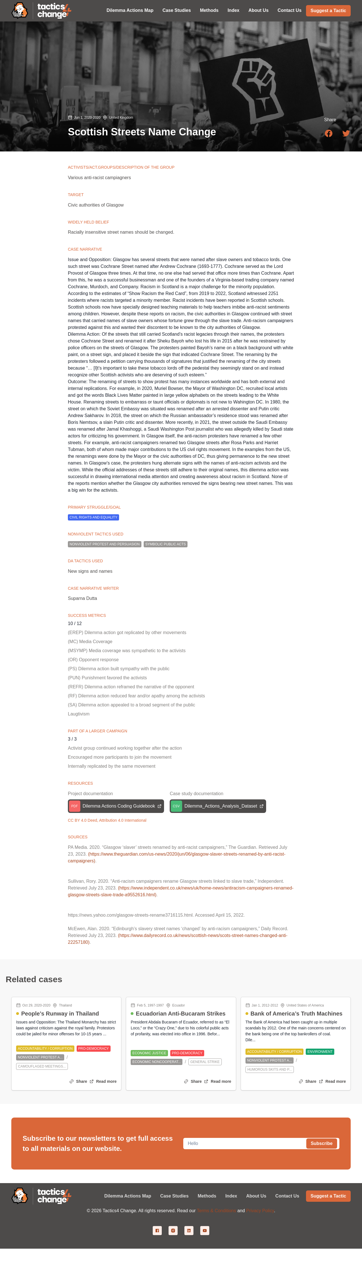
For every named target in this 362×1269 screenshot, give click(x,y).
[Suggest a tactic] (328, 10)
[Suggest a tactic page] (328, 1196)
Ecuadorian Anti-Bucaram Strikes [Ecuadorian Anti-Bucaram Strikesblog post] (180, 1013)
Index (234, 10)
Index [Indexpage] (231, 1196)
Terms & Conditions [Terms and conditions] (216, 1210)
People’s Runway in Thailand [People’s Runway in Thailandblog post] (60, 1013)
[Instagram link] (173, 1230)
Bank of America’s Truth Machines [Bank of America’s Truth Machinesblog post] (296, 1013)
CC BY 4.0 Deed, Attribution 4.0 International (107, 820)
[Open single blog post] (103, 1081)
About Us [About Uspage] (256, 1196)
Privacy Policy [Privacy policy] (260, 1210)
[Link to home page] (55, 11)
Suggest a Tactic (328, 10)
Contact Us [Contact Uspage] (287, 1196)
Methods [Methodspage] (207, 1196)
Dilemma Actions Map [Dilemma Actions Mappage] (127, 1196)
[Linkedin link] (188, 1230)
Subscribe (322, 1143)
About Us (258, 10)
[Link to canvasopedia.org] (19, 10)
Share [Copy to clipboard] (81, 1081)
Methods (209, 10)
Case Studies (176, 10)
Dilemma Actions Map (130, 10)
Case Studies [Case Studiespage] (174, 1196)
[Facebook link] (157, 1230)
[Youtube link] (204, 1230)
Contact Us (289, 10)
